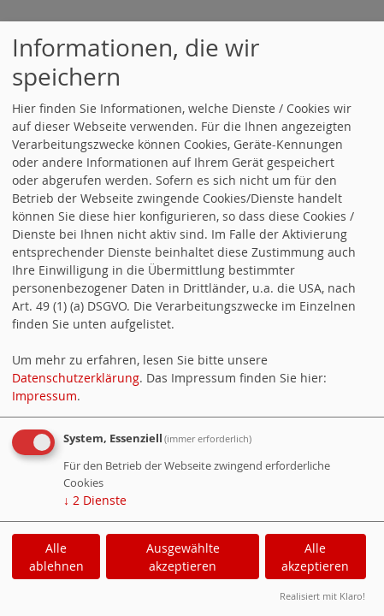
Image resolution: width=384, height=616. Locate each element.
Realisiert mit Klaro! (322, 595)
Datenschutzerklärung (75, 378)
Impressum (44, 396)
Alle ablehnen (56, 557)
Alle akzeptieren (315, 557)
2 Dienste (95, 500)
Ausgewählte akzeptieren (183, 557)
